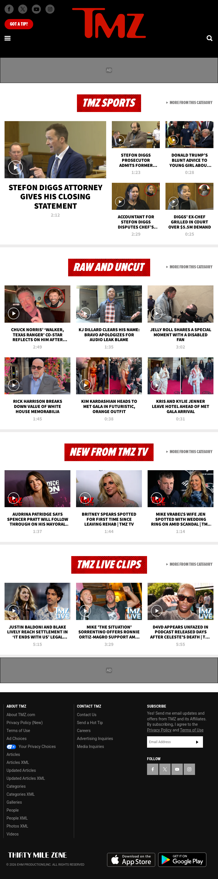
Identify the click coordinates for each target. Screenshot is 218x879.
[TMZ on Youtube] (36, 9)
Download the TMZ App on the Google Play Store (182, 860)
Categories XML (21, 794)
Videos (13, 834)
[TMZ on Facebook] (9, 9)
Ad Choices (17, 738)
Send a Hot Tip (90, 722)
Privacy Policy (159, 730)
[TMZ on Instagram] (49, 9)
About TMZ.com (21, 714)
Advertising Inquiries (95, 738)
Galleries (14, 802)
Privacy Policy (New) (25, 722)
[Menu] (8, 38)
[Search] (210, 38)
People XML (17, 818)
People (13, 810)
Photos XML (17, 826)
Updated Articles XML (26, 778)
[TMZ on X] (22, 9)
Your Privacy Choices (31, 746)
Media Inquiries (90, 746)
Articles (13, 754)
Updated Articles (21, 770)
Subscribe (197, 742)
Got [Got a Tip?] (19, 24)
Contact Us (87, 714)
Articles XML (18, 762)
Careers (84, 730)
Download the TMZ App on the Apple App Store (131, 860)
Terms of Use (18, 730)
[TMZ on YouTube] (177, 769)
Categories (16, 786)
